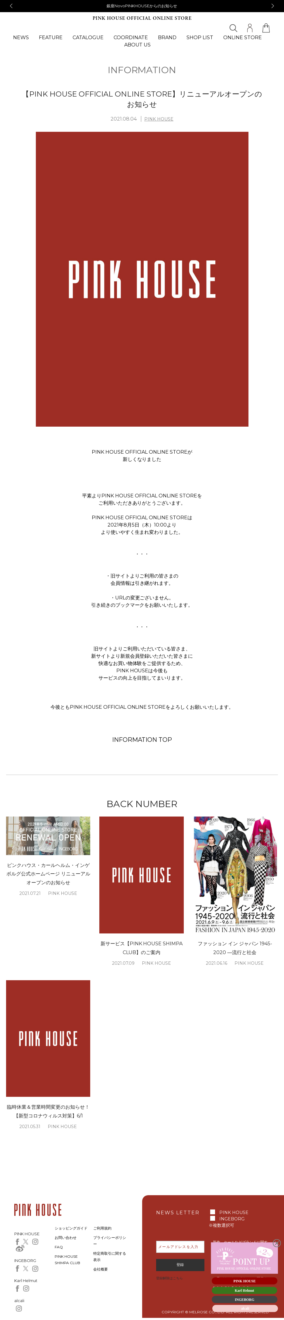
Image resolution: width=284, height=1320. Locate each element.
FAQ (59, 1247)
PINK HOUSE (158, 119)
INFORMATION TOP (142, 739)
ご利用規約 (102, 1228)
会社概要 (100, 1269)
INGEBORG (232, 1219)
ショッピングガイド (71, 1228)
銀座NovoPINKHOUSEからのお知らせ (142, 5)
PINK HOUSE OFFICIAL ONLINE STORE (142, 18)
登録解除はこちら (169, 1278)
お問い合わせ (66, 1237)
